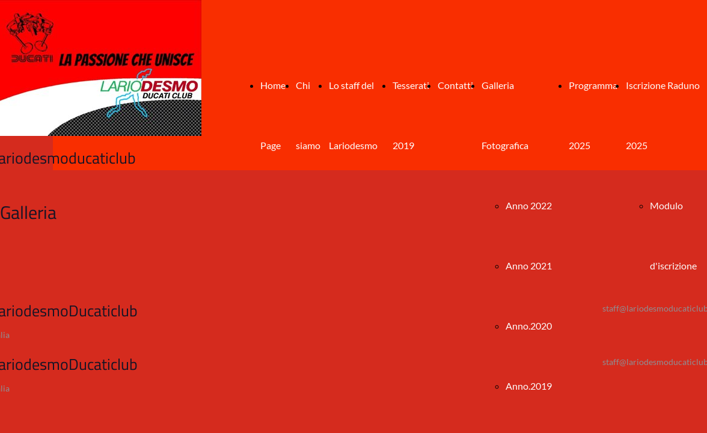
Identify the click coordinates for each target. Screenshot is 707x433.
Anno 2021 (529, 265)
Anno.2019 (529, 386)
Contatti (455, 85)
